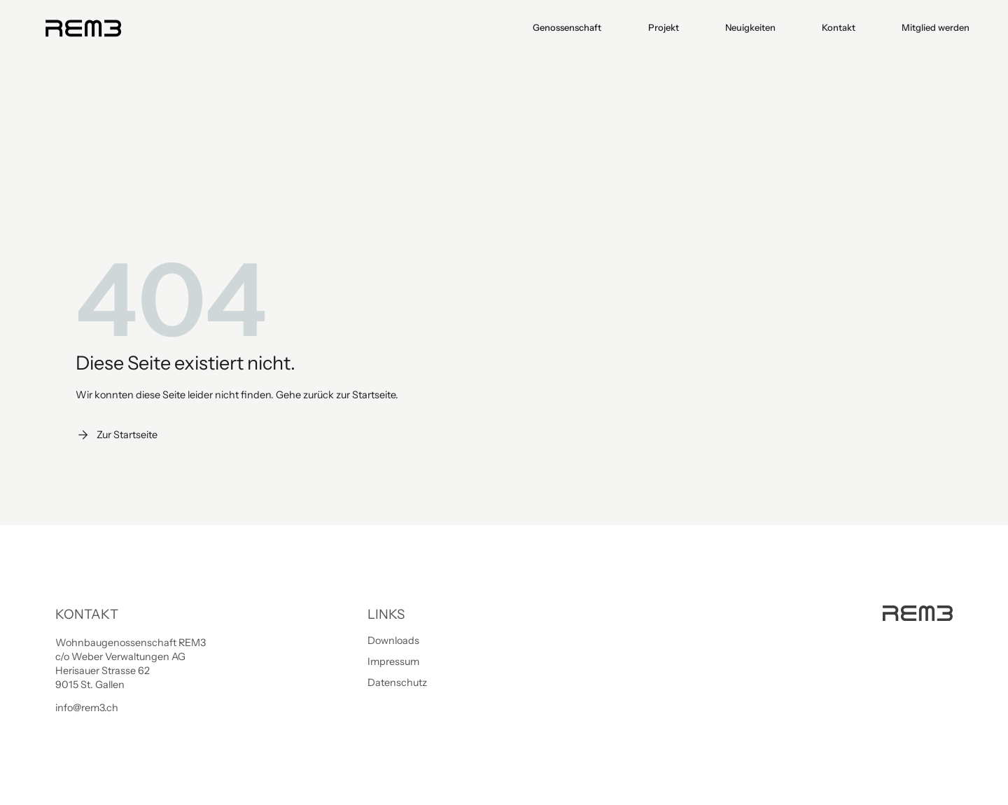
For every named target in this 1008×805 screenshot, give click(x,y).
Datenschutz (397, 682)
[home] (83, 28)
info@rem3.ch (86, 708)
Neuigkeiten (750, 27)
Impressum (393, 661)
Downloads (393, 640)
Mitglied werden (935, 27)
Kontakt (838, 27)
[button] (567, 27)
